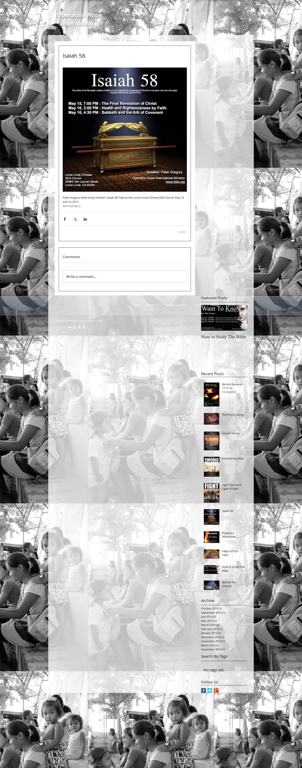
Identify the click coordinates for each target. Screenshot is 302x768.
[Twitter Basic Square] (209, 690)
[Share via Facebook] (65, 219)
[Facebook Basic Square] (203, 690)
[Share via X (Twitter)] (75, 219)
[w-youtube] (74, 327)
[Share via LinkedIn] (85, 219)
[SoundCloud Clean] (69, 327)
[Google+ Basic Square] (216, 690)
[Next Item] (240, 318)
